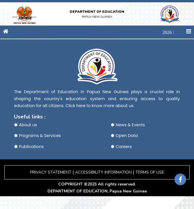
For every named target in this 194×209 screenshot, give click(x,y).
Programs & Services (37, 135)
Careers (121, 146)
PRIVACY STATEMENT (50, 172)
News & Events (128, 125)
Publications (29, 146)
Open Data (124, 135)
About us (25, 125)
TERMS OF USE (149, 172)
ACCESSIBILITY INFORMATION (103, 172)
